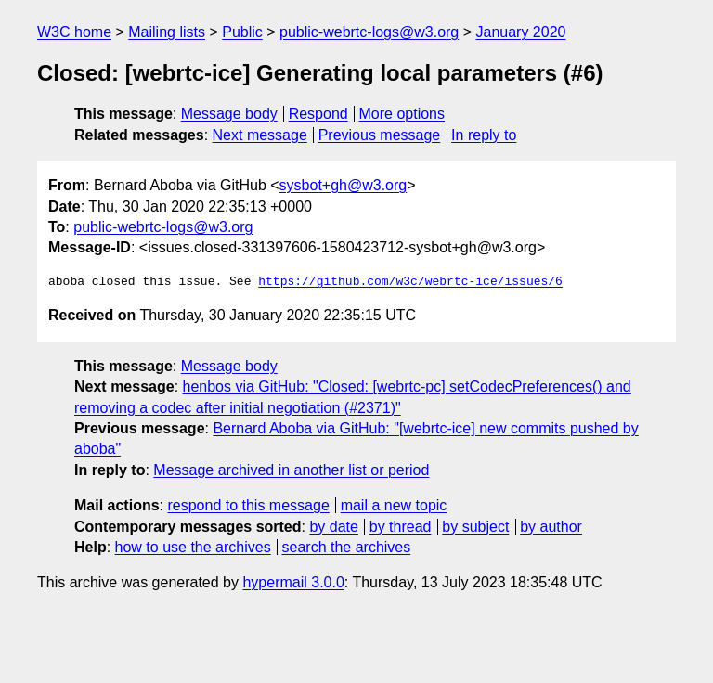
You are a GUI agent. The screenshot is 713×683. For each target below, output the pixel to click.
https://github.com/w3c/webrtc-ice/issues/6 (410, 282)
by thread (400, 527)
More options (402, 114)
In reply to (483, 135)
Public (242, 32)
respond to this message (248, 505)
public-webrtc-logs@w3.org (369, 32)
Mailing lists (166, 32)
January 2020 (521, 32)
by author (551, 527)
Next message (260, 135)
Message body (229, 114)
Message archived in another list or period (291, 470)
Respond (318, 114)
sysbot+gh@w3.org (343, 185)
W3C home (74, 32)
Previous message (379, 135)
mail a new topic (394, 505)
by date (333, 527)
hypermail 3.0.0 (293, 582)
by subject (475, 527)
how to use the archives (193, 547)
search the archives (346, 547)
